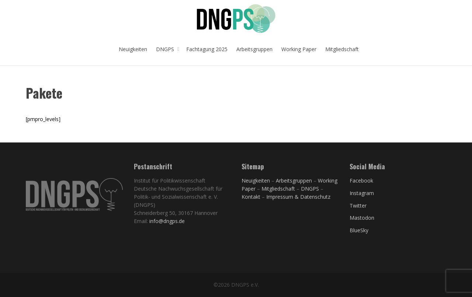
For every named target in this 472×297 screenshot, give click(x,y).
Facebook (361, 180)
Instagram (362, 193)
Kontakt (251, 196)
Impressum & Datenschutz (298, 196)
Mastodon (362, 217)
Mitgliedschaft (342, 49)
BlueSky (359, 230)
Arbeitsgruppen (254, 49)
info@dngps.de (167, 221)
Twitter (358, 205)
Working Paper (298, 49)
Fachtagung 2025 (207, 49)
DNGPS (166, 49)
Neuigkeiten (133, 49)
